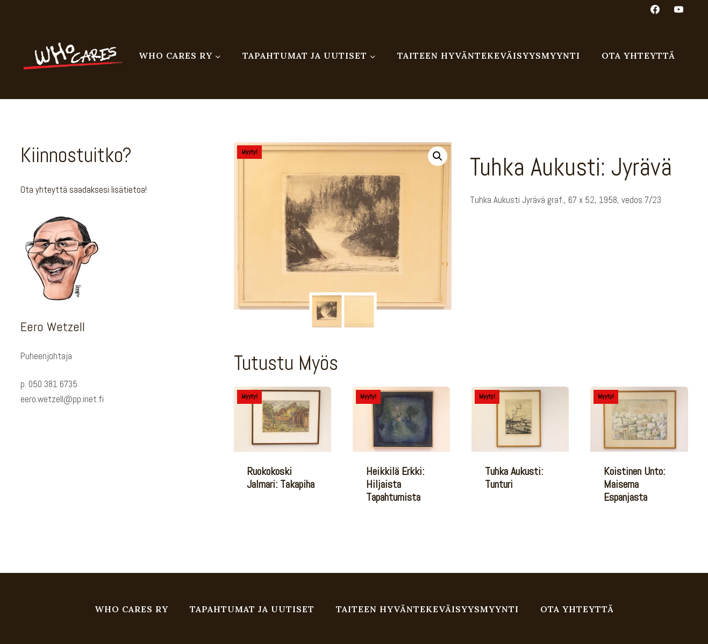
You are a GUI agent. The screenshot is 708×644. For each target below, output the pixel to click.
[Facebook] (655, 9)
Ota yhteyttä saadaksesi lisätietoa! (83, 189)
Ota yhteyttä (638, 55)
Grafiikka (506, 240)
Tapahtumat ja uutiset (252, 609)
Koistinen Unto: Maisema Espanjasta (634, 484)
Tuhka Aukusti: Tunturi (514, 477)
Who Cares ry (131, 609)
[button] (437, 156)
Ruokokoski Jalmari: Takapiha (280, 477)
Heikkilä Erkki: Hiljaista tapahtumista (395, 484)
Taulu (528, 240)
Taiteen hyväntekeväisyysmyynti (488, 55)
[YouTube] (679, 9)
